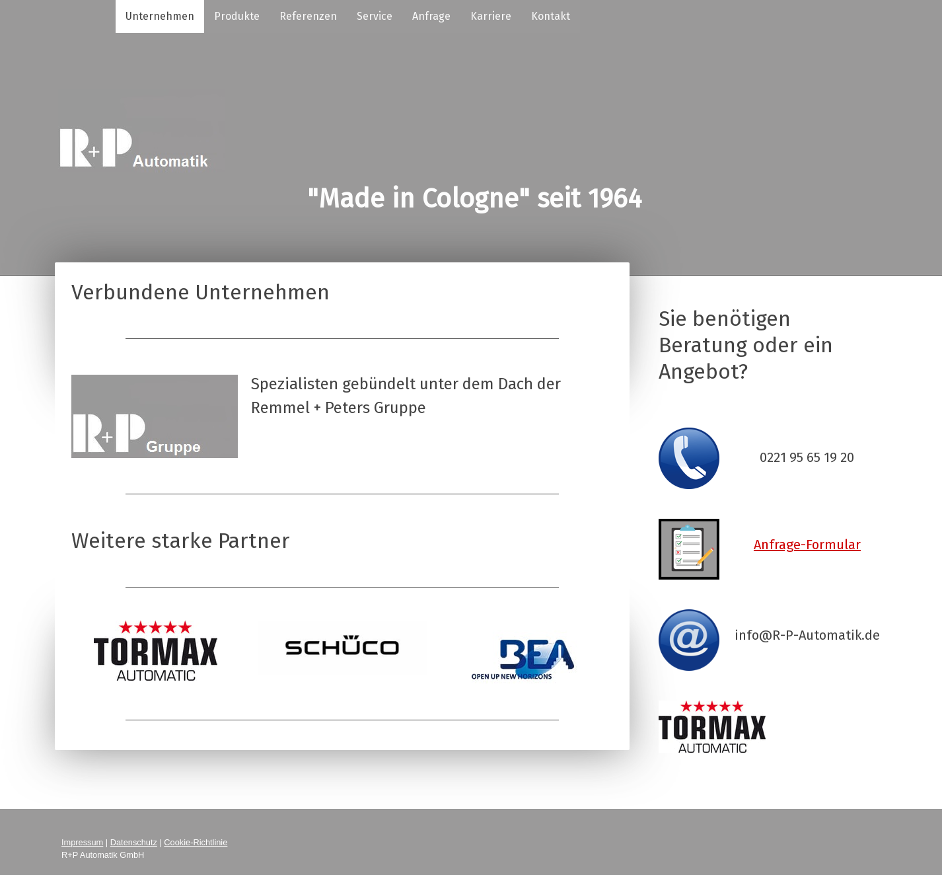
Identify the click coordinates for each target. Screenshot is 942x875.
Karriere (490, 16)
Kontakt (550, 16)
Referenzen (308, 16)
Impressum (82, 842)
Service (374, 16)
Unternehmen (160, 16)
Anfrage (431, 16)
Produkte (237, 16)
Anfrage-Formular (807, 544)
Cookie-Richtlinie (195, 842)
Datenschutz (133, 842)
